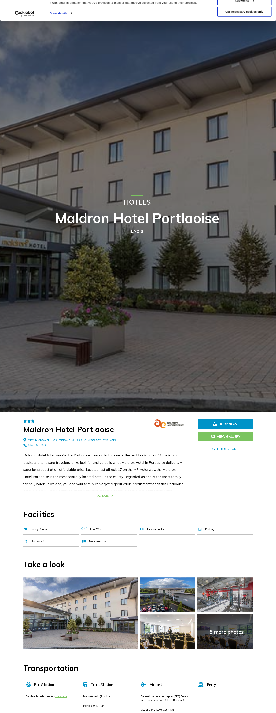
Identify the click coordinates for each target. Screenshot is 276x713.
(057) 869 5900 (34, 445)
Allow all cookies (244, 9)
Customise (244, 20)
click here (61, 696)
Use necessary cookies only (244, 31)
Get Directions (225, 449)
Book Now (225, 424)
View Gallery (225, 436)
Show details (58, 33)
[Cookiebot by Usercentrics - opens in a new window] (24, 34)
